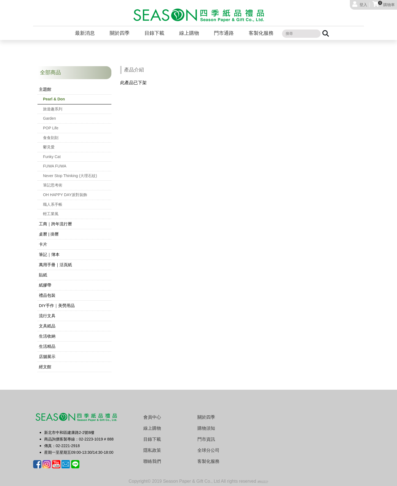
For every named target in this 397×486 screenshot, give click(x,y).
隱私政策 (152, 450)
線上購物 (189, 33)
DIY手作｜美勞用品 (57, 305)
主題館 (45, 89)
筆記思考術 (52, 185)
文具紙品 (47, 326)
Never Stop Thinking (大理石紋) (70, 175)
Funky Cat (52, 156)
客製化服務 (261, 33)
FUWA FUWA (54, 166)
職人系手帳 (52, 204)
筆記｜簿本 (49, 254)
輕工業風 (50, 214)
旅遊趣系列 (52, 109)
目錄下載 (154, 33)
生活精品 (47, 346)
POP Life (50, 128)
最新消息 (85, 33)
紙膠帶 (45, 285)
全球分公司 (208, 450)
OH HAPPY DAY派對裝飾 (65, 195)
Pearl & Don (54, 99)
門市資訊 (206, 439)
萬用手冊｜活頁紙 (55, 264)
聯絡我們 (152, 461)
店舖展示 (47, 356)
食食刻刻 (50, 137)
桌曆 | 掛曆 (49, 234)
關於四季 (120, 33)
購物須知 (206, 428)
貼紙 (43, 275)
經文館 (45, 366)
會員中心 (152, 417)
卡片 (43, 244)
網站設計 (263, 481)
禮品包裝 (47, 295)
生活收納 (47, 336)
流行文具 (47, 315)
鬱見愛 (49, 147)
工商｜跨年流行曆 (55, 223)
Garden (49, 118)
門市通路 (224, 33)
